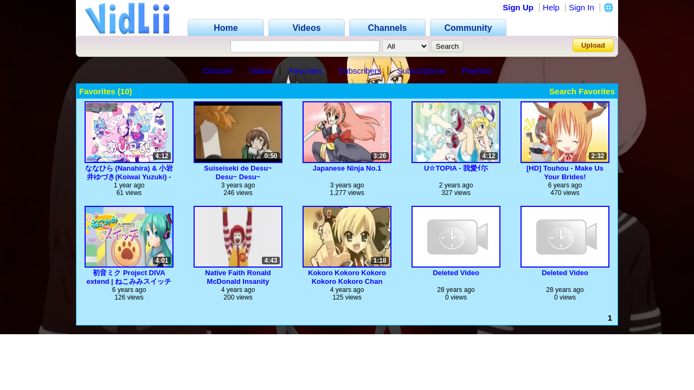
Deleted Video (456, 273)
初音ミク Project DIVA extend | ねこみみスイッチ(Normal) (129, 277)
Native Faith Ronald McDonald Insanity (238, 277)
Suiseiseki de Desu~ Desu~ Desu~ (238, 172)
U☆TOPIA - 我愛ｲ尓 (456, 168)
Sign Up (518, 7)
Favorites (306, 70)
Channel (217, 70)
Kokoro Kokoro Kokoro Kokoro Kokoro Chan (347, 277)
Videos (260, 70)
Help (551, 7)
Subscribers (359, 70)
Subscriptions (421, 70)
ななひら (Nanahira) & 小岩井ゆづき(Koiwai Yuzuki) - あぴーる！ (129, 172)
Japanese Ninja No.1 (347, 168)
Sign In (581, 7)
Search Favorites (582, 91)
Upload (593, 45)
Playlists (477, 70)
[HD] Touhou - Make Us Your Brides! (564, 172)
